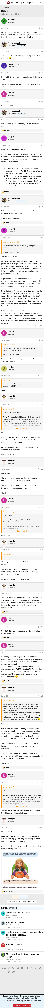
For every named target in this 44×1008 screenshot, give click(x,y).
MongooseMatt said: (9, 242)
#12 (41, 469)
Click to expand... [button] (22, 428)
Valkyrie (8, 915)
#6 (42, 145)
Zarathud (6, 14)
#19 (41, 782)
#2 (42, 51)
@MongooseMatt (10, 149)
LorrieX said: (7, 380)
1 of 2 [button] (15, 897)
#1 (42, 28)
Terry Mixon (9, 925)
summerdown (10, 947)
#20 (41, 827)
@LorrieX (8, 831)
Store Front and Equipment (18, 913)
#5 (42, 119)
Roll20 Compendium (15, 944)
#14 (41, 550)
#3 (42, 73)
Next (23, 897)
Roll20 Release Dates (15, 922)
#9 (42, 340)
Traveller (15, 915)
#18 (41, 696)
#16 (41, 627)
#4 (42, 101)
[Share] (38, 28)
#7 (42, 207)
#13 (41, 507)
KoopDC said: (7, 409)
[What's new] (36, 2)
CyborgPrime (10, 959)
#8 (42, 238)
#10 (41, 376)
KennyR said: (7, 512)
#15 (41, 594)
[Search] (41, 2)
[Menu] (3, 2)
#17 (41, 652)
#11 (41, 404)
